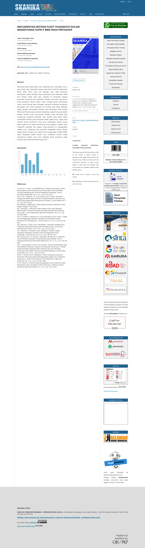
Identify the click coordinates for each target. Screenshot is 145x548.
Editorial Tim (116, 125)
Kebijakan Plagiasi (116, 55)
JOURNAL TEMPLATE (116, 170)
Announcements (60, 14)
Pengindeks (116, 87)
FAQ (90, 14)
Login (32, 14)
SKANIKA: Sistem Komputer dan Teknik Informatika (35, 517)
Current (39, 14)
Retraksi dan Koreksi (116, 62)
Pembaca (116, 101)
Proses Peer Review (115, 84)
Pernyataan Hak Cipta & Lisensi (115, 66)
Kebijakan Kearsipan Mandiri (116, 58)
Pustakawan (116, 108)
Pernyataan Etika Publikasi (116, 44)
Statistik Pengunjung (111, 391)
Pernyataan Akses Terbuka (116, 48)
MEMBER (116, 432)
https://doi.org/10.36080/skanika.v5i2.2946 (35, 67)
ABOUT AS (115, 118)
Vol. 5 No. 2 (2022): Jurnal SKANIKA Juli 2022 (44, 21)
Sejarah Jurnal (116, 129)
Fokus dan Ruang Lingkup (116, 40)
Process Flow (99, 14)
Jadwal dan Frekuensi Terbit (115, 73)
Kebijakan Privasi (116, 51)
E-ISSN (116, 142)
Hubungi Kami (116, 132)
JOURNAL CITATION (115, 400)
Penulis (115, 105)
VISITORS (116, 366)
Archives (48, 14)
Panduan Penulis (116, 77)
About (83, 14)
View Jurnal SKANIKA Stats (26, 526)
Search (126, 14)
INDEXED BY (116, 213)
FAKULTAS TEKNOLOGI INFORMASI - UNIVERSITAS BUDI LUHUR (78, 517)
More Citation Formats (81, 111)
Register (24, 14)
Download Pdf (79, 80)
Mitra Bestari (115, 122)
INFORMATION (116, 97)
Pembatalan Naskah (116, 80)
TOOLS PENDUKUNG (116, 338)
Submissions (73, 14)
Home (16, 14)
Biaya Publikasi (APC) (116, 69)
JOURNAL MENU (115, 37)
